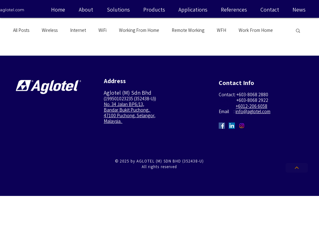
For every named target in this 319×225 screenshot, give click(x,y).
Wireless (50, 30)
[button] (298, 31)
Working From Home (139, 30)
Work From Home (256, 30)
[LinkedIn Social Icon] (232, 125)
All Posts (21, 30)
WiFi (102, 30)
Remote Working (188, 30)
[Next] (297, 168)
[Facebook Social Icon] (222, 125)
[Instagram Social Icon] (242, 125)
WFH (221, 30)
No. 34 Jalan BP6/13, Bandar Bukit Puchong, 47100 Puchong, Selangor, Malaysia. (129, 112)
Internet (78, 30)
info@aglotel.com (253, 111)
